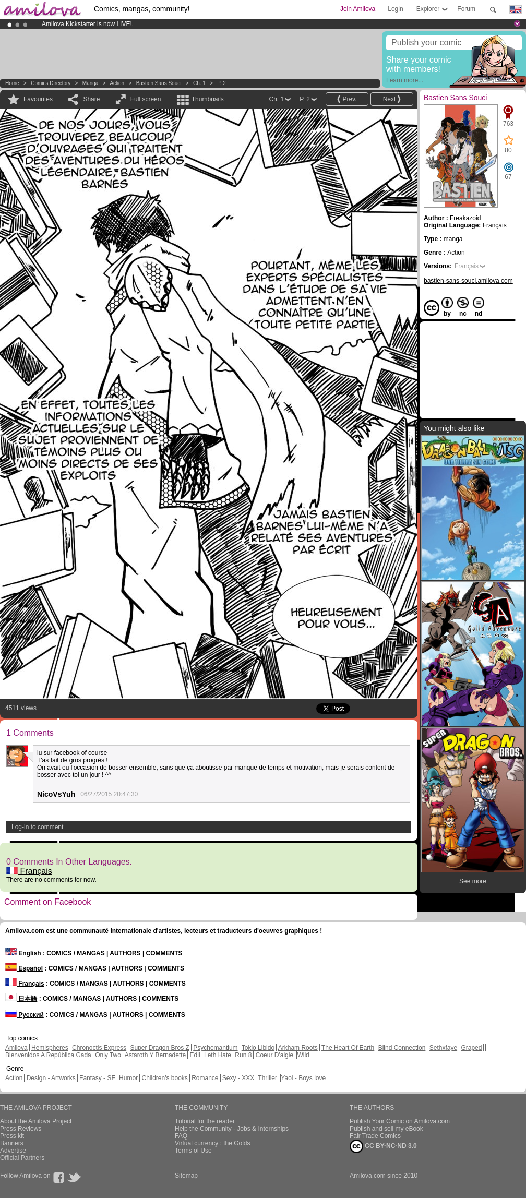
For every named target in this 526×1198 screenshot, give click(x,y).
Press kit (12, 1136)
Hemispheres (49, 1047)
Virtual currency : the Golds (212, 1143)
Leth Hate (217, 1055)
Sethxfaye (443, 1047)
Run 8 (243, 1055)
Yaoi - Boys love (303, 1078)
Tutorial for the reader (205, 1121)
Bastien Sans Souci (159, 83)
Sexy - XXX (238, 1078)
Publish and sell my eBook (386, 1128)
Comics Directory (50, 83)
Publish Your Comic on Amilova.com (400, 1121)
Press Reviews (20, 1128)
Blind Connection (402, 1047)
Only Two (108, 1055)
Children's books (164, 1078)
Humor (128, 1078)
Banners (11, 1143)
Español (24, 968)
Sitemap (186, 1175)
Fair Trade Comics (375, 1136)
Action (117, 83)
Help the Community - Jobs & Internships (232, 1128)
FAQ (181, 1136)
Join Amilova (357, 9)
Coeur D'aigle (275, 1055)
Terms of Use (193, 1150)
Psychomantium (215, 1047)
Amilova (16, 1047)
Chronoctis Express (99, 1047)
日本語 (21, 998)
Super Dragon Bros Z (159, 1047)
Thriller (268, 1078)
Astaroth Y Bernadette (155, 1055)
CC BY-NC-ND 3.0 (383, 1146)
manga (90, 83)
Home (12, 83)
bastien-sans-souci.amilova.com (468, 280)
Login (395, 9)
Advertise (13, 1150)
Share (91, 99)
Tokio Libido (258, 1047)
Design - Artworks (51, 1078)
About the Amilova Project (35, 1121)
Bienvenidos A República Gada (48, 1055)
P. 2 (221, 83)
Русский (24, 1015)
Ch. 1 (199, 83)
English (23, 953)
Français (29, 871)
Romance (205, 1078)
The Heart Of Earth (347, 1047)
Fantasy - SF (97, 1078)
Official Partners (22, 1157)
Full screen (145, 99)
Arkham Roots (298, 1047)
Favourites (38, 99)
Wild (303, 1055)
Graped (471, 1047)
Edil (195, 1055)
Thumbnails (208, 99)
